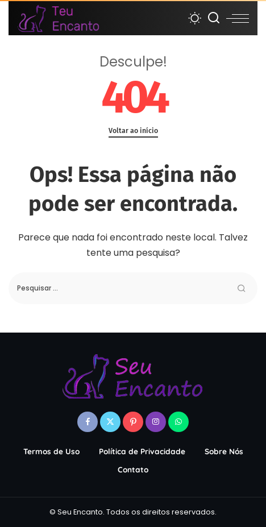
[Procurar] (214, 18)
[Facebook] (87, 422)
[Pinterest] (133, 422)
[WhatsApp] (178, 422)
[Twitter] (110, 422)
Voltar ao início (133, 130)
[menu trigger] (237, 18)
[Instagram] (156, 422)
